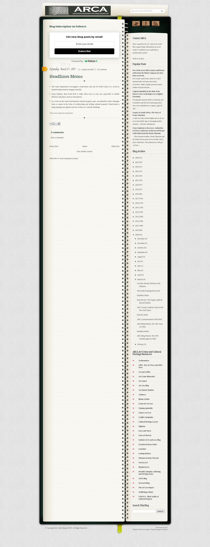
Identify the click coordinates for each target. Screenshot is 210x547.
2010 (137, 230)
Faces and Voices (145, 431)
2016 (137, 203)
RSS (155, 23)
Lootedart (142, 449)
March (139, 279)
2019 (137, 189)
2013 (137, 217)
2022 (137, 176)
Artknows (142, 395)
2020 (137, 185)
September (141, 252)
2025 (137, 162)
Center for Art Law (146, 404)
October (140, 248)
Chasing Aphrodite (146, 408)
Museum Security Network (149, 458)
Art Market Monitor (146, 390)
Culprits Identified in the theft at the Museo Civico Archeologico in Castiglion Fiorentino (148, 94)
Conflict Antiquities (146, 417)
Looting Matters (145, 453)
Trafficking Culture (146, 492)
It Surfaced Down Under (148, 444)
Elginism (142, 426)
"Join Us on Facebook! (146, 23)
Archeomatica (144, 361)
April (139, 275)
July (138, 261)
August (139, 257)
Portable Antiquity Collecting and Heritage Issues (150, 473)
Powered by (84, 61)
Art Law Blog (144, 385)
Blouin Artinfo (144, 399)
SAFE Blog (143, 478)
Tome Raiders (57, 94)
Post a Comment (57, 137)
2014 (137, 212)
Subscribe (84, 51)
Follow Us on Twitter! (136, 23)
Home (85, 146)
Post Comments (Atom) (69, 158)
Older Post (115, 146)
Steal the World (142, 315)
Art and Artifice (144, 372)
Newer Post (53, 146)
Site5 (166, 527)
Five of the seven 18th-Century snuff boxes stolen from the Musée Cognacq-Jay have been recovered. (148, 73)
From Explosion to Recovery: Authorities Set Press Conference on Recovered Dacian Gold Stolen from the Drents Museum (148, 130)
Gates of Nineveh (145, 435)
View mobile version (84, 151)
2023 (137, 171)
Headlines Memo (143, 295)
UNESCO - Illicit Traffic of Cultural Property (149, 498)
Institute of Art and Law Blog (150, 440)
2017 (137, 198)
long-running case (59, 107)
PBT (70, 528)
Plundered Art (144, 467)
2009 (137, 235)
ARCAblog (62, 528)
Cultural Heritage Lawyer (148, 422)
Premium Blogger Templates (159, 529)
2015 (137, 207)
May (139, 270)
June (139, 266)
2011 (137, 226)
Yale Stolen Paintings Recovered (148, 291)
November (141, 243)
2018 (137, 194)
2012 (137, 221)
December (141, 239)
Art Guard (143, 381)
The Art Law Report (146, 487)
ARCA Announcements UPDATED (149, 319)
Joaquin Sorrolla (87, 69)
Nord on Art (143, 463)
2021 (137, 180)
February (140, 344)
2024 (137, 167)
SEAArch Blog (144, 483)
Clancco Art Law (145, 413)
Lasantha (146, 529)
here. (142, 59)
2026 (137, 158)
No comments (102, 69)
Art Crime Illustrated (147, 376)
